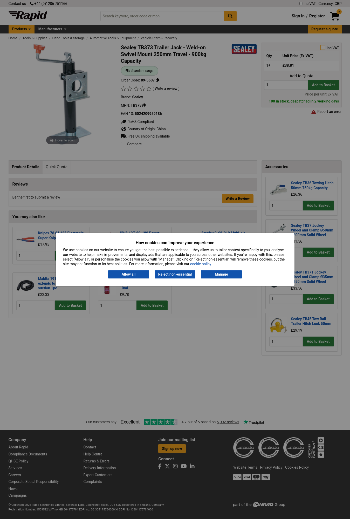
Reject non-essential (175, 274)
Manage (221, 274)
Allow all (128, 274)
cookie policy (200, 264)
